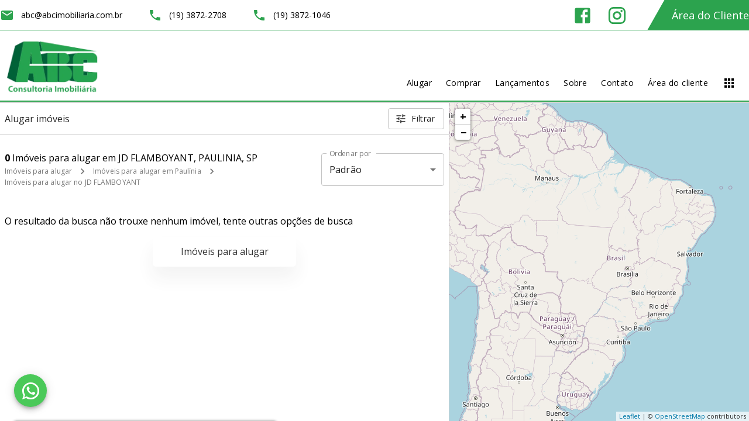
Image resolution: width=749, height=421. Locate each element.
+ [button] (463, 116)
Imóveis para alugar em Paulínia (147, 171)
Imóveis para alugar (38, 171)
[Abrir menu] (729, 83)
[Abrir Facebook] (582, 15)
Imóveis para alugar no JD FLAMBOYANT (72, 182)
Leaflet (629, 416)
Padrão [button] (345, 169)
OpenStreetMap (680, 416)
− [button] (463, 132)
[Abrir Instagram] (617, 15)
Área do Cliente (710, 15)
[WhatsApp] (30, 390)
